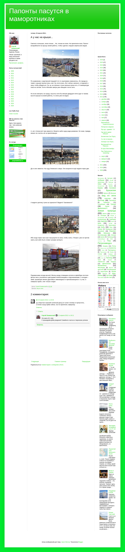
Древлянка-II (102, 208)
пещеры (105, 246)
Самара (110, 254)
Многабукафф (102, 235)
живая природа (107, 211)
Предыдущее (86, 361)
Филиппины (102, 265)
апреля (103, 120)
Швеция (104, 273)
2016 (12, 87)
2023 (12, 101)
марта (103, 156)
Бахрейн (110, 184)
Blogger (80, 542)
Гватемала (112, 200)
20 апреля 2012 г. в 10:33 (46, 300)
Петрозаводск (17, 145)
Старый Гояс (111, 384)
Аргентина (101, 182)
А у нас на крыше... (107, 139)
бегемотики (101, 186)
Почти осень (111, 404)
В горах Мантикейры (107, 148)
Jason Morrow (65, 542)
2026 (101, 60)
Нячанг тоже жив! (112, 513)
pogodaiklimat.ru (17, 160)
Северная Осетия (102, 255)
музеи (102, 237)
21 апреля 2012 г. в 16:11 (66, 315)
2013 (12, 80)
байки (99, 184)
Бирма (100, 188)
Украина (113, 261)
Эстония (109, 275)
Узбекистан (101, 261)
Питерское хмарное (107, 127)
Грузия (107, 206)
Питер (114, 246)
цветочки (100, 269)
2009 (12, 71)
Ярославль (101, 277)
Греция (113, 204)
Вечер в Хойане (111, 471)
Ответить (39, 307)
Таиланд (109, 258)
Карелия (104, 221)
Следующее (35, 361)
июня (103, 115)
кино (99, 223)
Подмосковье (103, 248)
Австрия (109, 178)
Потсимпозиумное (112, 319)
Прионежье (103, 252)
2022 (12, 99)
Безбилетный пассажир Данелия (112, 343)
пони (103, 250)
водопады (108, 198)
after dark (109, 277)
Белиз (111, 186)
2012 (12, 78)
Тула (99, 260)
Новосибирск (101, 239)
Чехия (113, 271)
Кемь (112, 221)
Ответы (40, 311)
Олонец (100, 241)
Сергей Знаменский (48, 315)
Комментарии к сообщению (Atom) (52, 365)
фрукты (111, 267)
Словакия (113, 256)
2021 (12, 96)
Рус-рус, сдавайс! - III (108, 129)
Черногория (104, 271)
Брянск (106, 193)
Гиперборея (101, 204)
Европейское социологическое (107, 123)
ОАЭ (111, 239)
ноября (103, 102)
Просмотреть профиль (16, 63)
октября (104, 104)
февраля (104, 159)
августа (104, 109)
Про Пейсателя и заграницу (106, 152)
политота (112, 248)
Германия (106, 202)
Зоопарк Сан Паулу (107, 141)
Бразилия (111, 190)
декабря (104, 99)
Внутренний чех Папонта (106, 145)
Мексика (107, 233)
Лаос (111, 227)
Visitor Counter (13, 114)
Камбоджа (112, 219)
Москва (113, 235)
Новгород (110, 237)
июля (103, 112)
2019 (12, 94)
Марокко (112, 231)
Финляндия (101, 267)
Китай (110, 223)
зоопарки (103, 215)
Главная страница (60, 361)
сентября (104, 107)
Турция (110, 259)
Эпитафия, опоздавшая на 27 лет (112, 427)
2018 (12, 92)
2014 (12, 82)
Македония (109, 229)
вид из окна (40, 288)
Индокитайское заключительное (112, 451)
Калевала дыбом (112, 364)
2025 (12, 106)
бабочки (111, 182)
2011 (12, 76)
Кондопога (101, 225)
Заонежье (113, 213)
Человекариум (111, 269)
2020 (101, 75)
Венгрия (113, 193)
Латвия (100, 229)
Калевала (111, 217)
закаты (104, 213)
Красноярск (112, 225)
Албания (101, 180)
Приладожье (112, 250)
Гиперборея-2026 (112, 491)
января (103, 161)
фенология (106, 264)
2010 (12, 73)
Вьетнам (101, 200)
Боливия (112, 188)
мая (102, 117)
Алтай (111, 180)
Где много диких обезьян (106, 133)
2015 (12, 85)
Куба (103, 227)
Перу (109, 241)
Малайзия (101, 231)
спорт (102, 258)
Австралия (101, 178)
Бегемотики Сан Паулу (108, 136)
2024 (12, 103)
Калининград (102, 219)
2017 (12, 89)
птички (100, 254)
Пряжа (112, 252)
